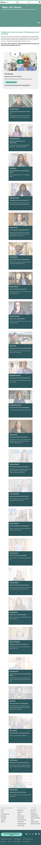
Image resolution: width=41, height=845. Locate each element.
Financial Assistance (26, 841)
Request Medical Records (21, 819)
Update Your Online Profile (35, 823)
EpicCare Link (33, 812)
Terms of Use (10, 841)
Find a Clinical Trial (20, 821)
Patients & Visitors (20, 810)
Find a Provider (19, 812)
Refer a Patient (33, 810)
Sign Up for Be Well (20, 825)
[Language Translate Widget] (18, 2)
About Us (2, 810)
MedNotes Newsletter (34, 821)
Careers (2, 812)
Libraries (32, 819)
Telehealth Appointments (21, 823)
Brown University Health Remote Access (11, 834)
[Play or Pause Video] (38, 22)
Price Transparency (17, 841)
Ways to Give (3, 819)
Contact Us (3, 821)
